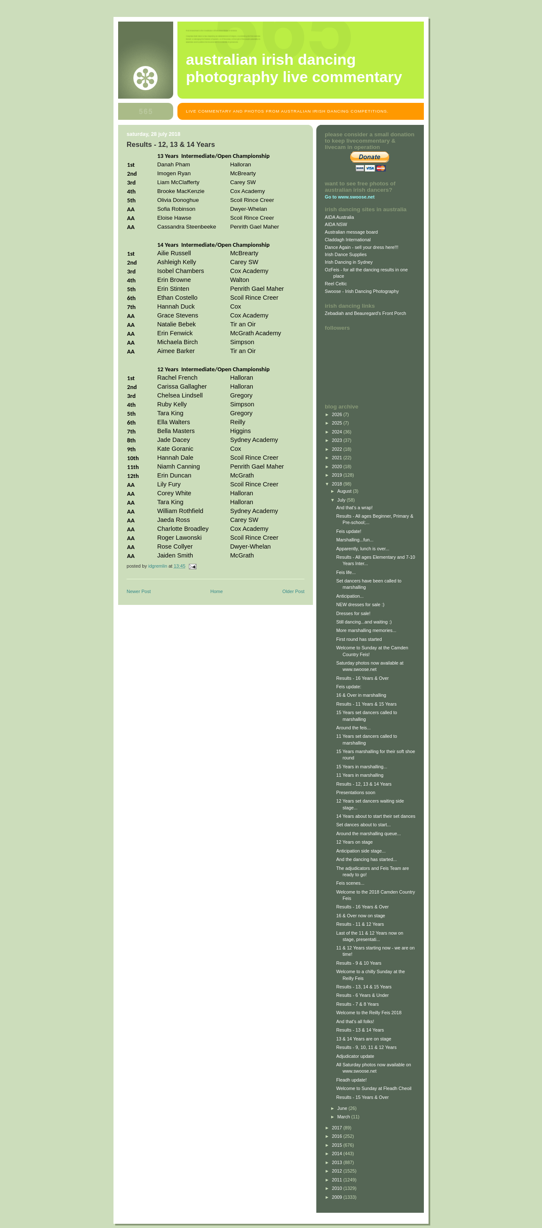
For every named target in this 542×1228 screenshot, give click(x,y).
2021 (337, 457)
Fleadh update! (351, 1079)
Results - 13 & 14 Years (360, 1029)
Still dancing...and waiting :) (364, 621)
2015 (337, 1145)
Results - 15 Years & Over (362, 1097)
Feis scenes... (350, 883)
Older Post (293, 591)
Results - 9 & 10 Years (359, 963)
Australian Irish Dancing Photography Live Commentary (294, 68)
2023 (337, 440)
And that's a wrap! (354, 507)
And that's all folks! (355, 1021)
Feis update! (348, 531)
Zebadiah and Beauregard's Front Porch (365, 313)
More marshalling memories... (366, 630)
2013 (337, 1162)
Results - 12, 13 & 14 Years (364, 783)
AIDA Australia (339, 217)
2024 (337, 431)
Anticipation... (350, 596)
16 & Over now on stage (360, 915)
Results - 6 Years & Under (362, 995)
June (342, 1108)
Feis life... (346, 572)
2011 (337, 1179)
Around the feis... (353, 727)
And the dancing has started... (366, 859)
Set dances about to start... (363, 824)
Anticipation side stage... (361, 850)
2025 (337, 422)
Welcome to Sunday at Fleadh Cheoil (374, 1088)
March (344, 1116)
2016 (337, 1136)
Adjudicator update (355, 1056)
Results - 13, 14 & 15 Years (364, 986)
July (342, 499)
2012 (337, 1170)
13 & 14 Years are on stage (363, 1038)
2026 (337, 414)
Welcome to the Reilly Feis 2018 (368, 1012)
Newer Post (139, 591)
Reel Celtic (336, 283)
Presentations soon (355, 792)
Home (216, 591)
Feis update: (348, 686)
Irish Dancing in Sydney (349, 262)
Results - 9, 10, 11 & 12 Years (366, 1047)
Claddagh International (348, 239)
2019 (337, 474)
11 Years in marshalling (359, 775)
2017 (337, 1127)
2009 (337, 1197)
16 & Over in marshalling (361, 695)
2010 (337, 1188)
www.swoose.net (356, 196)
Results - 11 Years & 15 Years (366, 703)
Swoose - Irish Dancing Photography (362, 291)
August (345, 491)
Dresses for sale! (353, 613)
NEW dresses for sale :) (360, 604)
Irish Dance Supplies (346, 254)
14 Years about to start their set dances (375, 816)
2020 (337, 466)
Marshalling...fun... (354, 539)
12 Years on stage (354, 841)
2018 (337, 483)
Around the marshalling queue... (368, 833)
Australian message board (351, 232)
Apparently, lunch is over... (363, 548)
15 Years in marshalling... (361, 766)
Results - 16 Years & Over (362, 678)
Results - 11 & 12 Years (360, 924)
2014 (337, 1153)
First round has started (359, 639)
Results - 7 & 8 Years (357, 1004)
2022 (337, 449)
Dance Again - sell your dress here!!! (361, 247)
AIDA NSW (336, 224)
